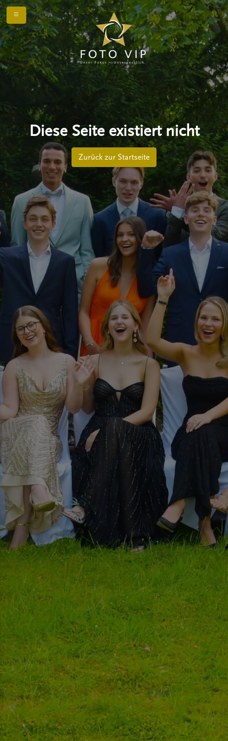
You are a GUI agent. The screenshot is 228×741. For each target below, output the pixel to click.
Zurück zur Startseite (114, 157)
